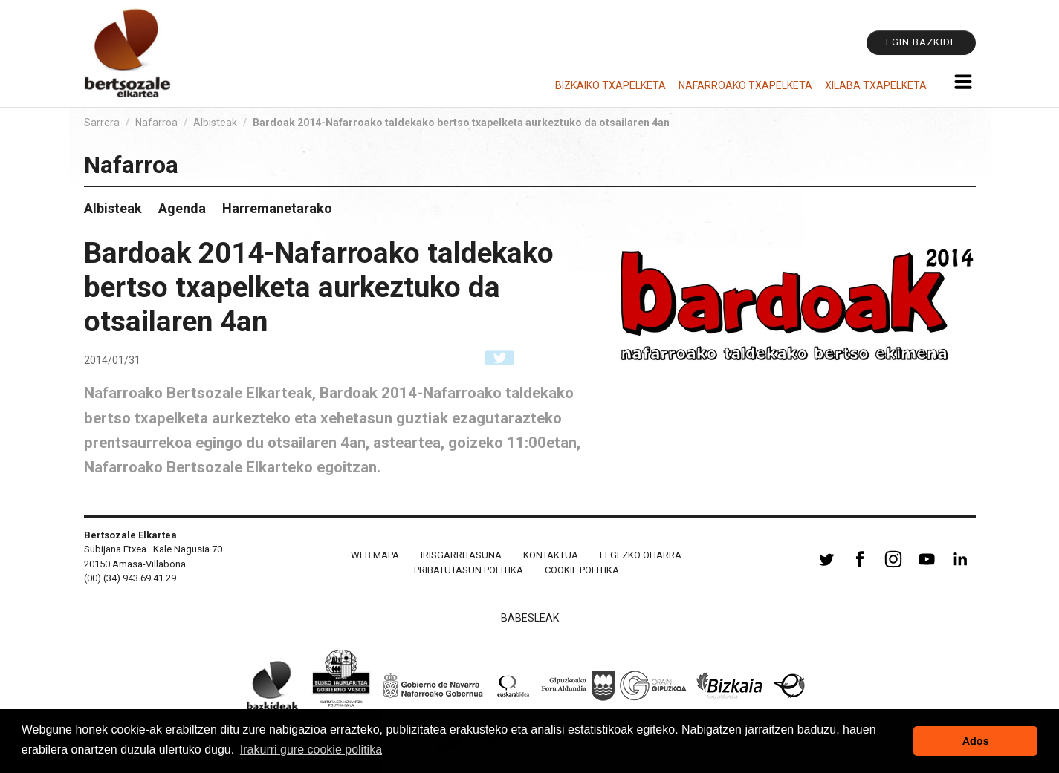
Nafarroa (156, 122)
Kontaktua (550, 555)
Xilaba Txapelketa (876, 85)
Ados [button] (975, 741)
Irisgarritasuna (461, 555)
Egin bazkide (921, 42)
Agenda (182, 208)
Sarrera (102, 122)
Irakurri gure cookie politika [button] (311, 749)
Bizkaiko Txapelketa (610, 85)
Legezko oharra (640, 555)
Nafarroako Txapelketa (745, 85)
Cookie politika (582, 569)
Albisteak (215, 122)
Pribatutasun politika (468, 569)
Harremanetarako (277, 208)
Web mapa (375, 555)
